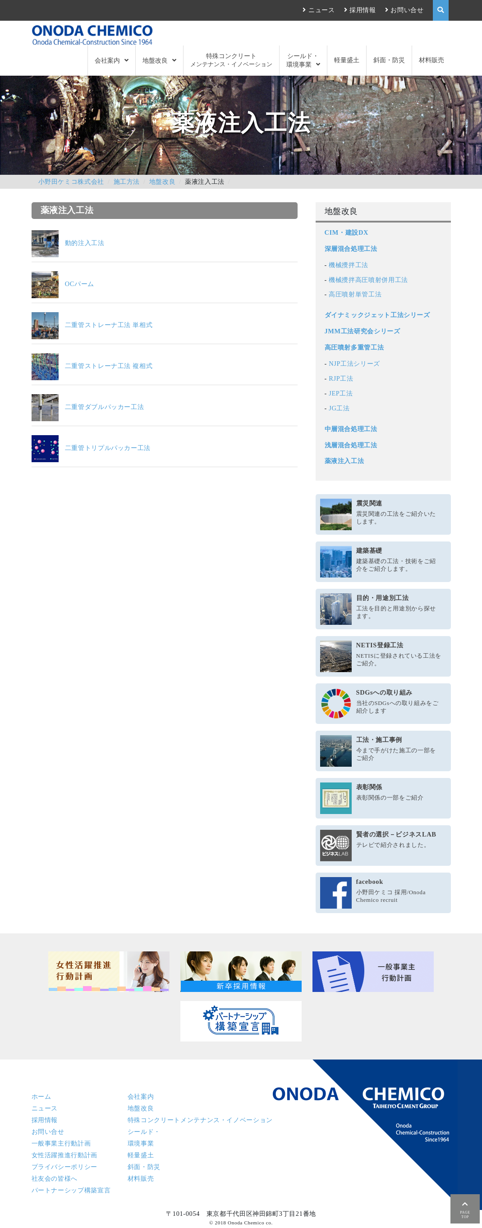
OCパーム (63, 283)
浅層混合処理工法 (351, 445)
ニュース (321, 10)
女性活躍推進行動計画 (64, 1155)
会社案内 (107, 60)
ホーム (41, 1096)
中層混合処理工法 (351, 428)
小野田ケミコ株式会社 (71, 181)
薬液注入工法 (344, 460)
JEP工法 (341, 393)
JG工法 (339, 408)
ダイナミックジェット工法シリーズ (377, 314)
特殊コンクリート (231, 60)
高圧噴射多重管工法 (354, 347)
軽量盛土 (346, 60)
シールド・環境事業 (302, 60)
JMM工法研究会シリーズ (362, 331)
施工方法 (127, 181)
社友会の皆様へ (55, 1178)
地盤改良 (155, 60)
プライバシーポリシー (64, 1166)
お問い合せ (406, 10)
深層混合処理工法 (351, 248)
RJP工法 (341, 378)
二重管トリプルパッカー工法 (91, 447)
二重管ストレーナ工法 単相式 (92, 324)
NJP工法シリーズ (354, 363)
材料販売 (431, 60)
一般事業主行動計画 (61, 1143)
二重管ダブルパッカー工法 (88, 406)
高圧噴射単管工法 (355, 294)
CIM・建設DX (346, 232)
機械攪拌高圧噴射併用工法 (368, 279)
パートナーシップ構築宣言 (71, 1190)
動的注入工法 (68, 242)
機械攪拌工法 (348, 264)
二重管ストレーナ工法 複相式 (92, 365)
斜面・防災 (389, 60)
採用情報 (362, 10)
